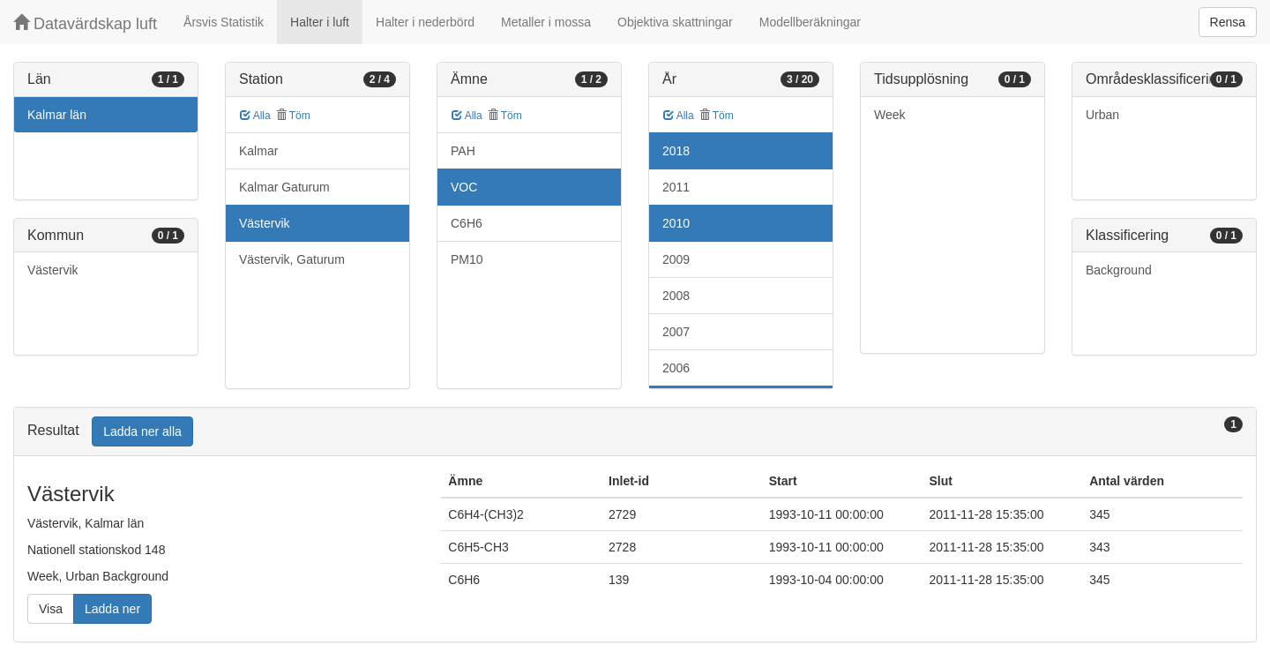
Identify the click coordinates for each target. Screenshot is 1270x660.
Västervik (52, 270)
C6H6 (466, 223)
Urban (1102, 115)
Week (890, 115)
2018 (676, 151)
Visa (51, 609)
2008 (676, 296)
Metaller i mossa (546, 22)
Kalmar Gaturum (284, 187)
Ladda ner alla (142, 431)
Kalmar (258, 151)
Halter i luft (319, 22)
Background (1119, 270)
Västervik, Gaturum (292, 259)
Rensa (1227, 22)
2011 (676, 187)
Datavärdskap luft (85, 23)
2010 (676, 223)
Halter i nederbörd (425, 22)
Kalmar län (56, 115)
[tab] (635, 432)
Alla (255, 115)
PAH (463, 151)
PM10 (467, 259)
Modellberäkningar (810, 22)
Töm (293, 115)
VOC (464, 187)
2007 (676, 332)
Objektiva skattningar (675, 22)
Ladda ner (112, 609)
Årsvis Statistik (223, 22)
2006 (676, 368)
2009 (676, 259)
